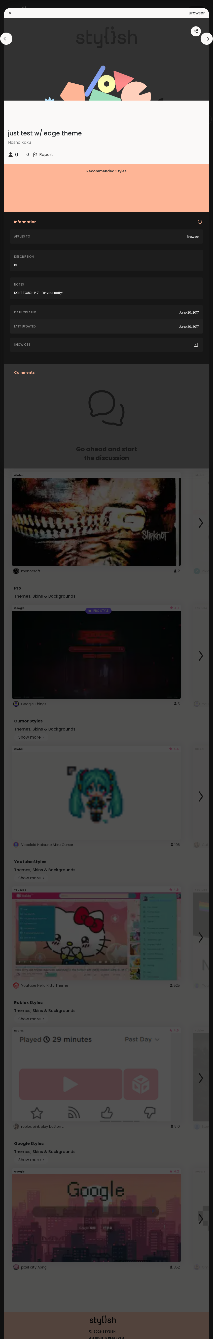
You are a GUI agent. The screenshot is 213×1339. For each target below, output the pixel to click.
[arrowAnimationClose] (6, 38)
